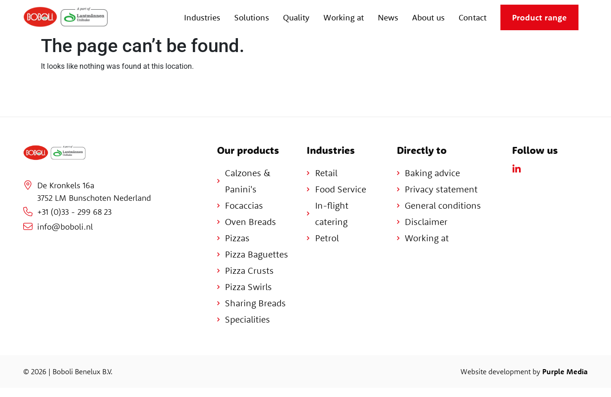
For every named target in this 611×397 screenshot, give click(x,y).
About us (428, 17)
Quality (296, 17)
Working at (343, 17)
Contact (472, 17)
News (388, 17)
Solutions (251, 17)
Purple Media (565, 371)
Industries (202, 17)
